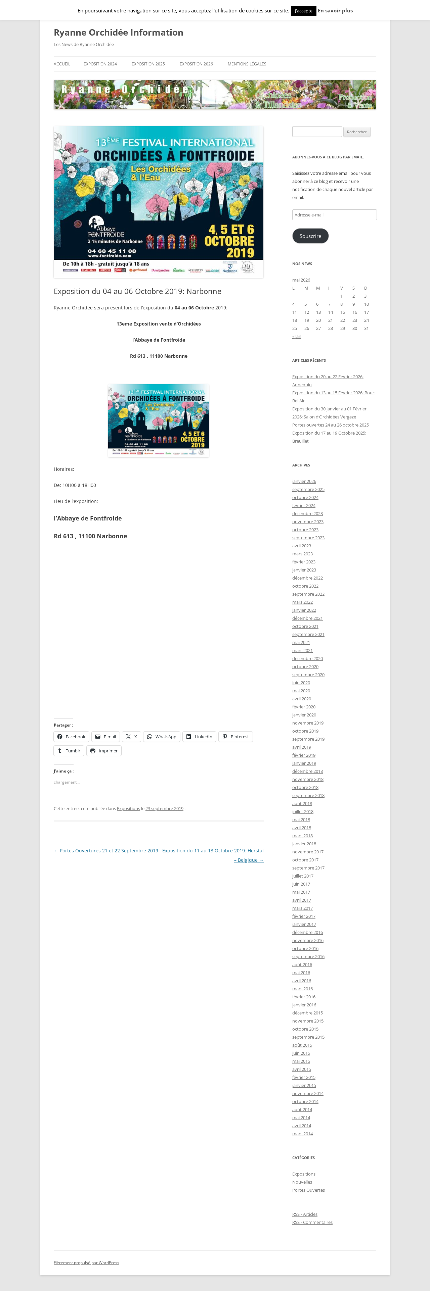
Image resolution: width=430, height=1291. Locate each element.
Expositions (128, 808)
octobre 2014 (305, 1101)
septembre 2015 (308, 1037)
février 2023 (303, 562)
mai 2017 (301, 892)
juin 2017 (301, 884)
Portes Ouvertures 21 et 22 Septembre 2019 (106, 850)
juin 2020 (301, 683)
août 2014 (302, 1109)
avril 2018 (301, 828)
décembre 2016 (307, 932)
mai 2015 (301, 1061)
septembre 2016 (308, 956)
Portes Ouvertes (308, 1190)
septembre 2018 (308, 795)
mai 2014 (301, 1117)
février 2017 (303, 916)
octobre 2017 (305, 860)
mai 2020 (301, 691)
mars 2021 (302, 650)
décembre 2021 (307, 618)
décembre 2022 (307, 578)
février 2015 (303, 1077)
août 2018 (302, 803)
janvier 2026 (304, 481)
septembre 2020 (308, 675)
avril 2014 (301, 1126)
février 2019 (303, 755)
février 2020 (303, 707)
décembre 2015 (307, 1013)
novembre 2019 (308, 723)
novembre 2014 (308, 1093)
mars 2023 (302, 554)
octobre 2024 (305, 497)
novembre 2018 (308, 779)
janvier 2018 (304, 844)
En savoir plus (335, 10)
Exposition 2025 (148, 64)
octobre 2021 (305, 626)
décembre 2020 (307, 658)
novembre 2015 (308, 1021)
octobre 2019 (305, 731)
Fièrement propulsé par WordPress (86, 1262)
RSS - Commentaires (312, 1222)
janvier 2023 (304, 570)
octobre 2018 (305, 787)
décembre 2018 (307, 771)
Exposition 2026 (196, 64)
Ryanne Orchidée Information (118, 32)
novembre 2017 (308, 852)
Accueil (62, 64)
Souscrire (310, 236)
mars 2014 (302, 1134)
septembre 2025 (308, 489)
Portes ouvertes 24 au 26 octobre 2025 (330, 425)
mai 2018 (301, 819)
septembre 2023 (308, 538)
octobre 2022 (305, 586)
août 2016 (302, 964)
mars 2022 (302, 602)
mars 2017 (302, 908)
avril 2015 (301, 1069)
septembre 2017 (308, 868)
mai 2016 (301, 973)
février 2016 (303, 997)
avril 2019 (301, 747)
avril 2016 (301, 981)
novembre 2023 (308, 521)
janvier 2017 (304, 924)
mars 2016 (302, 989)
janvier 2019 (304, 763)
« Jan (296, 336)
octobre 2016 (305, 948)
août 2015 (302, 1045)
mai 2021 (301, 642)
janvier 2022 (304, 610)
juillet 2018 (302, 811)
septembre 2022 (308, 594)
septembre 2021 (308, 634)
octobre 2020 (305, 666)
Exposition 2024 (100, 64)
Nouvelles (302, 1182)
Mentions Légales (247, 64)
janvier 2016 (304, 1005)
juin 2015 (301, 1053)
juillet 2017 (302, 876)
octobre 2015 (305, 1029)
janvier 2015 (304, 1085)
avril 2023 (301, 546)
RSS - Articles (304, 1214)
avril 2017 (301, 900)
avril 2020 (301, 699)
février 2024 (303, 505)
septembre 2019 (308, 739)
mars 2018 (302, 836)
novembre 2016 (308, 940)
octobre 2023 (305, 530)
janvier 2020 (304, 715)
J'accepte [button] (303, 11)
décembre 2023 (307, 513)
